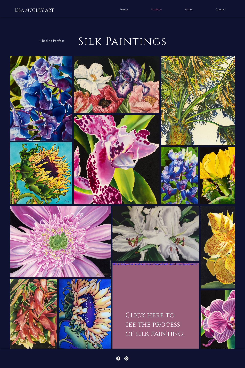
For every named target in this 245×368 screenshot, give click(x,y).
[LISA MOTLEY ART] (34, 10)
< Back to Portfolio (52, 41)
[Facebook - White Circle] (118, 358)
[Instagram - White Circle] (126, 358)
